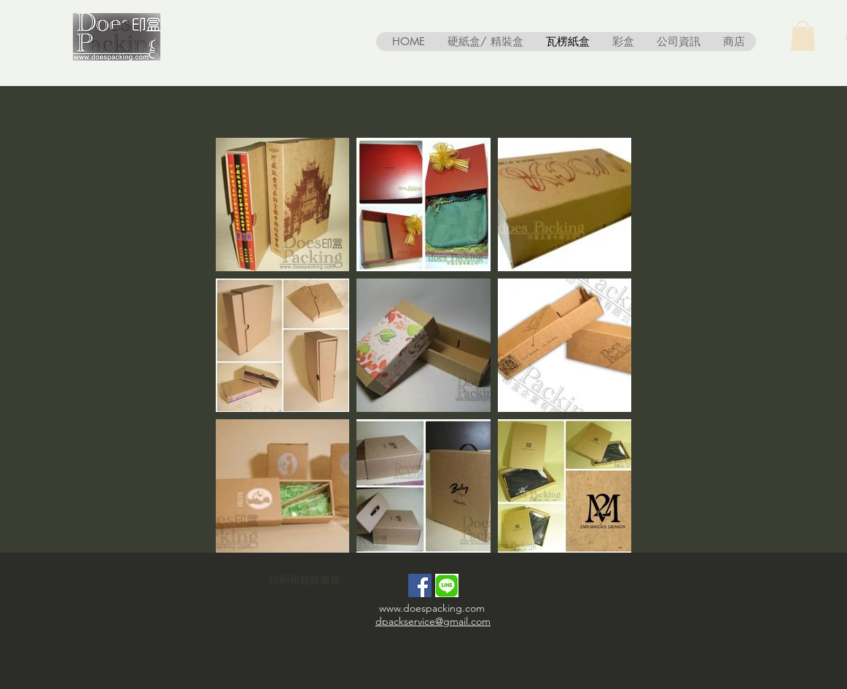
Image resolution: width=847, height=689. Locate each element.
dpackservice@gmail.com (433, 621)
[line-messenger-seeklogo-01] (446, 585)
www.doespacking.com (432, 608)
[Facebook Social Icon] (420, 585)
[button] (803, 35)
